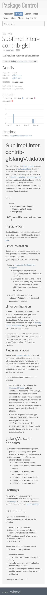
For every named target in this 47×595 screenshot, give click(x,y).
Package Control (22, 354)
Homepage (6, 75)
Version (5, 72)
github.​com (16, 75)
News (5, 18)
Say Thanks (31, 18)
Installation (8, 14)
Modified (6, 82)
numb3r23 (10, 50)
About (20, 18)
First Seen (6, 88)
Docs (35, 14)
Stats (13, 18)
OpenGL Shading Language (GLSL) (26, 177)
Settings (12, 499)
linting (13, 61)
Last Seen (6, 86)
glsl (30, 61)
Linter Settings (33, 502)
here (7, 240)
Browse (18, 14)
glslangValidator (24, 169)
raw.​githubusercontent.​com (21, 135)
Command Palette (16, 387)
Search (28, 14)
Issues (5, 78)
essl (34, 61)
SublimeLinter (22, 61)
